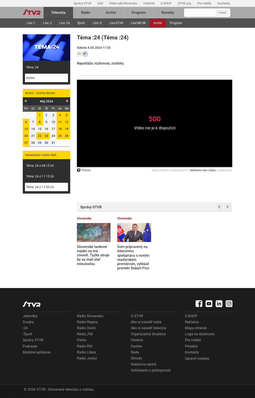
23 (46, 136)
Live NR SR (138, 23)
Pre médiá (204, 3)
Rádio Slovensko (90, 316)
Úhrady (136, 358)
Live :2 (47, 23)
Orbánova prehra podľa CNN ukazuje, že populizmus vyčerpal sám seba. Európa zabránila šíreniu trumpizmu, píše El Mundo (173, 259)
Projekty (191, 346)
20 (26, 136)
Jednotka (30, 316)
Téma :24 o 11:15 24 (40, 176)
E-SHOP (166, 3)
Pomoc (84, 170)
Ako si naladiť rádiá (146, 322)
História (149, 3)
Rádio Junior (87, 358)
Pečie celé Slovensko (123, 3)
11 (60, 122)
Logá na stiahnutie (199, 334)
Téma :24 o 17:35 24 (40, 187)
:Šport (27, 334)
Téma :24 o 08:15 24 (40, 165)
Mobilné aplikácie (36, 352)
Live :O (97, 23)
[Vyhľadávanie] (207, 12)
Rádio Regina (87, 322)
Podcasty (30, 346)
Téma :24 (32, 67)
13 (26, 129)
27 (26, 142)
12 (66, 122)
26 (66, 136)
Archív (157, 23)
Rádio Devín (86, 328)
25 (60, 136)
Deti (101, 3)
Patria (81, 340)
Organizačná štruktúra (148, 334)
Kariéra (136, 346)
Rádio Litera (86, 352)
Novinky (167, 12)
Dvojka (28, 322)
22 (39, 136)
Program (176, 23)
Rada (135, 352)
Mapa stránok (196, 328)
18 (60, 129)
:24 (25, 328)
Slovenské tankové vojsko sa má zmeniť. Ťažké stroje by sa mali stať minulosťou (93, 255)
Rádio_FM (85, 334)
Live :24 (64, 23)
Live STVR (116, 23)
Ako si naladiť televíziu (148, 328)
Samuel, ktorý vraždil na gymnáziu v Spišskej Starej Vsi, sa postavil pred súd (215, 253)
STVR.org (185, 3)
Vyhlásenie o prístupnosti (151, 370)
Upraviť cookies (197, 358)
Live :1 (31, 23)
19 (66, 129)
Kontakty (223, 3)
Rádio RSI (84, 346)
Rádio (85, 12)
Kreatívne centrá (143, 364)
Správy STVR (83, 3)
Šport (81, 23)
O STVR (137, 316)
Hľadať (222, 12)
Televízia (58, 12)
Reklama (192, 322)
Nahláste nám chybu (203, 170)
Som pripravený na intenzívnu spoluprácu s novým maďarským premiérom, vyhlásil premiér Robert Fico (133, 257)
